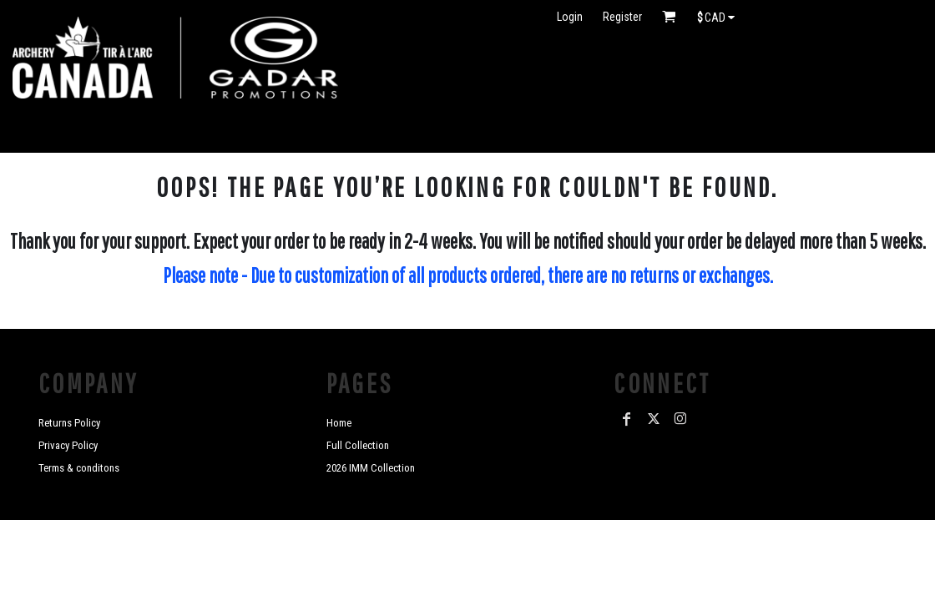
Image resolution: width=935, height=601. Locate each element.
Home (338, 423)
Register (622, 16)
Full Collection (357, 445)
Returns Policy (69, 423)
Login (570, 16)
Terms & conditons (78, 468)
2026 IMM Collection (370, 468)
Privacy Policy (68, 445)
